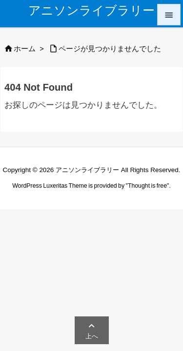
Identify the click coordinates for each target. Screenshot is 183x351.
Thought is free (147, 185)
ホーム (25, 49)
